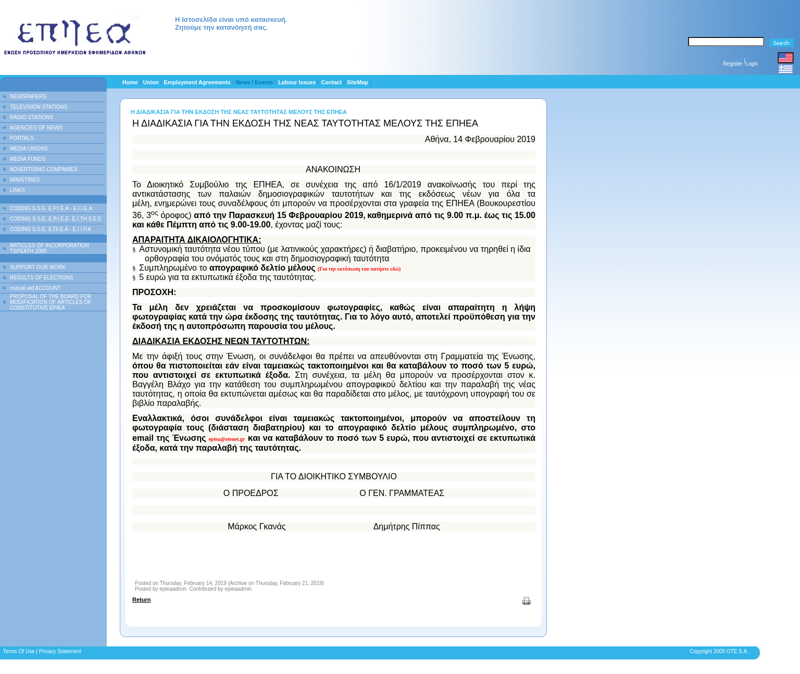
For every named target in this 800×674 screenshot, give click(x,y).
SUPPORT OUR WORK (38, 267)
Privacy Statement (60, 651)
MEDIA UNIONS (29, 148)
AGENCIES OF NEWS (36, 128)
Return (141, 599)
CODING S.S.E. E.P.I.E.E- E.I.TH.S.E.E (56, 219)
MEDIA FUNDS (27, 159)
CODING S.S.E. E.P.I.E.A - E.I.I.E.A (51, 208)
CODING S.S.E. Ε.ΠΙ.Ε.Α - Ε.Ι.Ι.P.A (50, 229)
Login (751, 64)
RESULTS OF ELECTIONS (41, 278)
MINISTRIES (25, 180)
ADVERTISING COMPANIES (44, 169)
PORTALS (22, 138)
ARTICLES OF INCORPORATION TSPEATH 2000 (49, 248)
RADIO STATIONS (31, 117)
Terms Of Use (18, 651)
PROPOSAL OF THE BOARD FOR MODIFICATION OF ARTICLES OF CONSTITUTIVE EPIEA (50, 302)
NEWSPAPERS (28, 96)
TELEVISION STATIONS (38, 107)
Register (732, 64)
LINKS (17, 190)
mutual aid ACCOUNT (35, 288)
